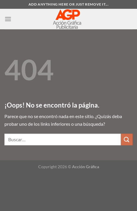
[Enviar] (127, 139)
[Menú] (7, 19)
